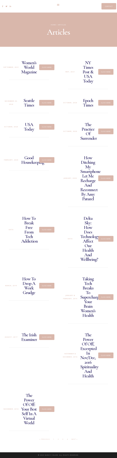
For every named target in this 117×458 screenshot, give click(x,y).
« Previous (44, 439)
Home (53, 25)
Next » (75, 439)
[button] (58, 5)
